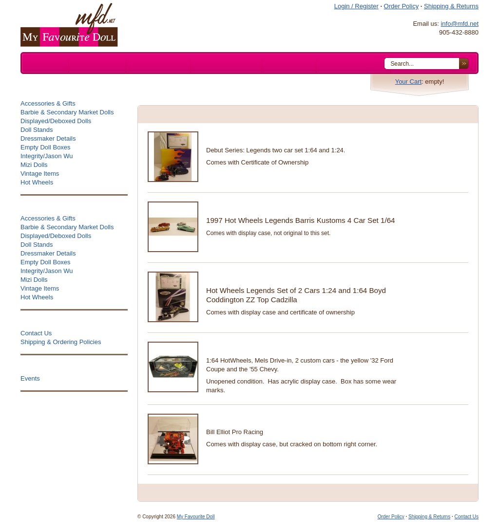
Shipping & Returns (451, 6)
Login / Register (356, 6)
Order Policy (401, 6)
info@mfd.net (460, 23)
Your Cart (408, 81)
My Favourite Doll (196, 516)
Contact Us (467, 516)
